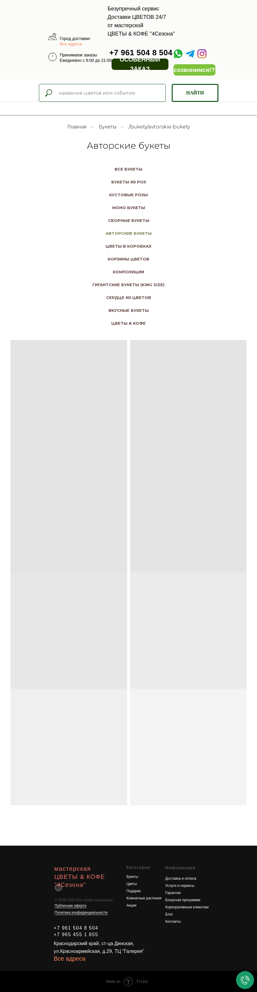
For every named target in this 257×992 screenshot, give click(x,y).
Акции (132, 905)
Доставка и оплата (181, 878)
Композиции (128, 271)
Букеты (108, 127)
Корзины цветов (128, 259)
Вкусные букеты (129, 310)
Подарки (134, 891)
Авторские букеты (129, 233)
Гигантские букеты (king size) (128, 284)
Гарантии (173, 893)
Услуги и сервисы (179, 886)
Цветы (132, 884)
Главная (77, 127)
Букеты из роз (128, 182)
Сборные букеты (128, 220)
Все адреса (71, 44)
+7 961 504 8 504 (140, 52)
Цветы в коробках (128, 246)
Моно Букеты (128, 207)
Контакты (173, 921)
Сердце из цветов (128, 297)
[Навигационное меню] (6, 108)
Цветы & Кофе (128, 323)
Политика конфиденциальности (81, 912)
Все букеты (128, 169)
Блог (169, 914)
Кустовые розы (128, 194)
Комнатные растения (144, 898)
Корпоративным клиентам (187, 907)
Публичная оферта (70, 906)
